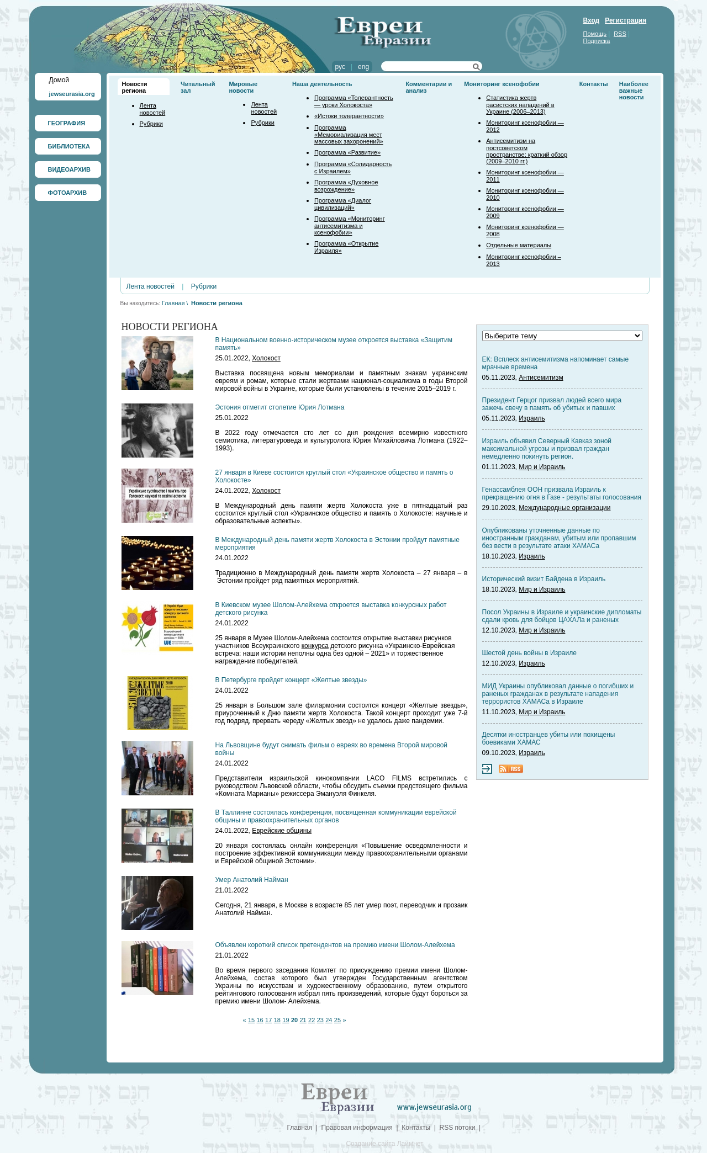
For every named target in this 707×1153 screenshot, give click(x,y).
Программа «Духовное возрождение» (346, 186)
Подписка (596, 41)
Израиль (532, 418)
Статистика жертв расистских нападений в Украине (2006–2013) (520, 104)
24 (328, 1020)
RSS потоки (458, 1127)
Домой (59, 80)
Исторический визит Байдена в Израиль (544, 579)
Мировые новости (243, 87)
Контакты (593, 84)
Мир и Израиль (542, 467)
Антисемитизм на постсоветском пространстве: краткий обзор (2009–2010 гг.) (526, 150)
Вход (591, 20)
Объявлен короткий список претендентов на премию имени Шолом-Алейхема (335, 945)
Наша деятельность (322, 84)
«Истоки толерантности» (349, 116)
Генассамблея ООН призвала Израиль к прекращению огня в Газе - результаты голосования (561, 493)
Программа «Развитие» (347, 152)
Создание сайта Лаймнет (384, 1143)
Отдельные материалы (518, 245)
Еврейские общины (282, 831)
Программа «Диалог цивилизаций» (342, 204)
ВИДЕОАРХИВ (69, 169)
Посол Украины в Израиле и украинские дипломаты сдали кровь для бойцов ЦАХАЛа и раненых (562, 616)
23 (320, 1020)
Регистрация (625, 20)
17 (268, 1020)
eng (363, 67)
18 (277, 1020)
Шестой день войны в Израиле (529, 653)
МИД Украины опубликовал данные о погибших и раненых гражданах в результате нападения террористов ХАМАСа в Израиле (558, 693)
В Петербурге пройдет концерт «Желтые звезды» (291, 680)
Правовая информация (357, 1127)
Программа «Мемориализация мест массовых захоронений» (348, 134)
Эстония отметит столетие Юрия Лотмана (280, 407)
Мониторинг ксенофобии (502, 84)
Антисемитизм (541, 377)
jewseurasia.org (72, 94)
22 (311, 1020)
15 (251, 1020)
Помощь (595, 33)
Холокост (266, 358)
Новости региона (134, 87)
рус (340, 67)
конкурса (315, 646)
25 (337, 1020)
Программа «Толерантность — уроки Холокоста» (353, 101)
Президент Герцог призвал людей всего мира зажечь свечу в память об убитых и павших (552, 404)
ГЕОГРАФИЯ (67, 123)
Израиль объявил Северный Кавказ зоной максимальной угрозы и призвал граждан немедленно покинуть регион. (547, 448)
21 (302, 1020)
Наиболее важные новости (633, 90)
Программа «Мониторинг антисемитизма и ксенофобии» (349, 225)
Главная (173, 303)
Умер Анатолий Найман (251, 880)
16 (260, 1020)
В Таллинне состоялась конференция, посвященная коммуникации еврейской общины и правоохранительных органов (336, 816)
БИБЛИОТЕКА (69, 146)
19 (285, 1020)
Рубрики (151, 123)
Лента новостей (153, 109)
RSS (620, 33)
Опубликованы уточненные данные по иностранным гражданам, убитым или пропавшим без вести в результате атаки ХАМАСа (559, 538)
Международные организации (564, 508)
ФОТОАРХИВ (67, 192)
